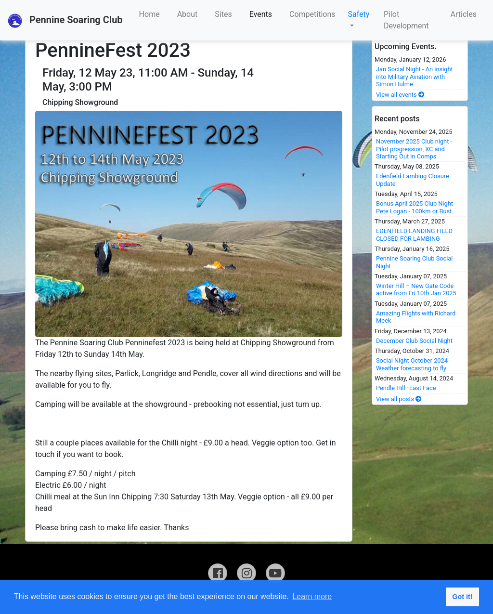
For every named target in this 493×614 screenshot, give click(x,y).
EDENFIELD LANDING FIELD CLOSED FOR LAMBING (414, 234)
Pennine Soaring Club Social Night (414, 262)
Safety (359, 14)
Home (149, 14)
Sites (223, 14)
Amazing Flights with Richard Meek (415, 317)
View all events (400, 94)
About (187, 14)
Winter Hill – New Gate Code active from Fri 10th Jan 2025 (416, 289)
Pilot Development (406, 20)
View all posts (399, 399)
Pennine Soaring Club (65, 20)
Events (260, 14)
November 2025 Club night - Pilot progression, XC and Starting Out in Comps (414, 149)
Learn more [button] (312, 596)
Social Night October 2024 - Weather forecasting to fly (413, 364)
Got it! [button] (462, 597)
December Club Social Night (414, 340)
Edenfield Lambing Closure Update (412, 179)
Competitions (312, 14)
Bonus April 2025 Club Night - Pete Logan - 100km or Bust (416, 207)
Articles (464, 14)
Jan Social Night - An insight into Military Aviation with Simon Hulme (414, 76)
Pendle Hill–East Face (406, 388)
